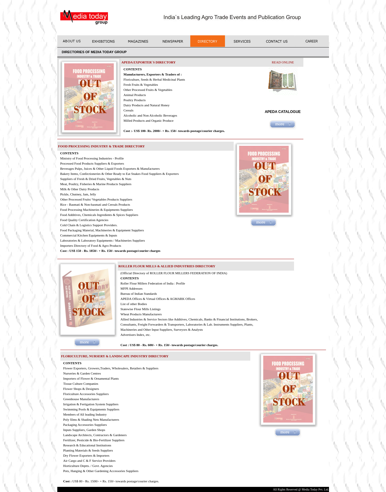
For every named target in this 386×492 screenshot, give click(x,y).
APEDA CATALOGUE (283, 112)
